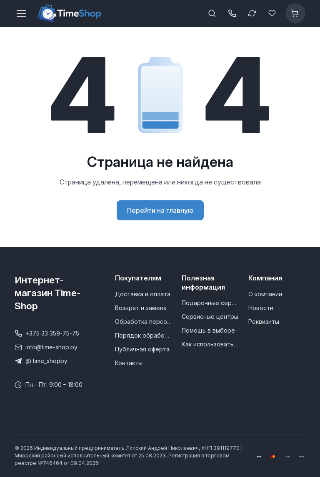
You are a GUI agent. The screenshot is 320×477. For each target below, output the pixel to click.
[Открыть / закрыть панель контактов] (232, 13)
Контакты (128, 362)
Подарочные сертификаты (210, 302)
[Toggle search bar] (212, 13)
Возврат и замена (141, 307)
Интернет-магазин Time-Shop (47, 292)
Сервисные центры (210, 316)
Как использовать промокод (210, 344)
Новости (260, 307)
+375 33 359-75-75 (47, 333)
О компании (265, 294)
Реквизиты (263, 321)
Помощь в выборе (208, 330)
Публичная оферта (142, 349)
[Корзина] (295, 13)
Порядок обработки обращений (143, 335)
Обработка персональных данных (143, 321)
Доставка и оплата (142, 294)
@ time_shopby (41, 361)
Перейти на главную (160, 210)
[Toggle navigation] (21, 13)
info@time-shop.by (46, 347)
